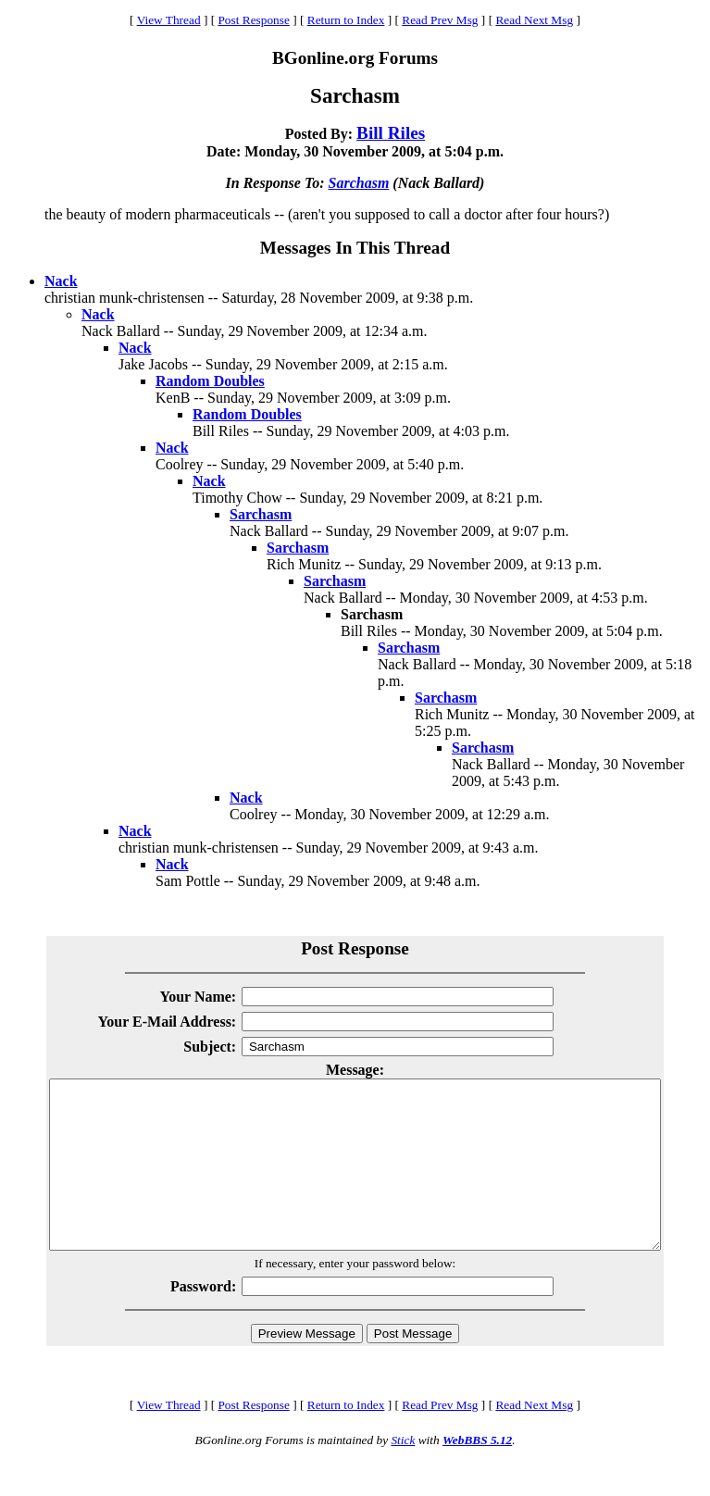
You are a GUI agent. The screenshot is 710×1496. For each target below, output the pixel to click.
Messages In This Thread (355, 247)
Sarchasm (359, 183)
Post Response (253, 20)
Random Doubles (210, 381)
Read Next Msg (534, 20)
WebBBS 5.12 (477, 1473)
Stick (403, 1473)
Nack (61, 281)
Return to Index (346, 20)
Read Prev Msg (440, 20)
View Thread (169, 20)
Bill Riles (390, 133)
